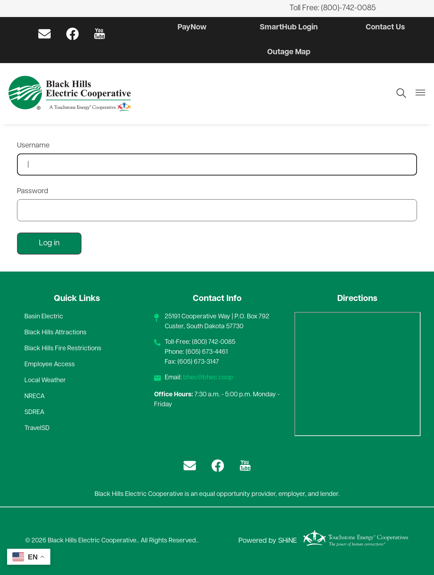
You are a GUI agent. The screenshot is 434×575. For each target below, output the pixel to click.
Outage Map (288, 52)
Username (33, 145)
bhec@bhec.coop (208, 377)
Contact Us (385, 27)
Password (32, 191)
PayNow (192, 27)
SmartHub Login (288, 27)
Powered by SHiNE (267, 541)
